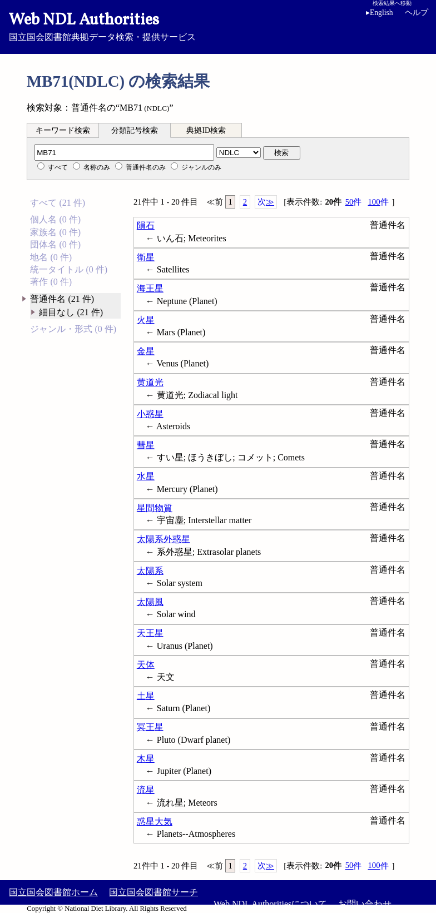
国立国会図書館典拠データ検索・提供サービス (218, 25)
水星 (146, 476)
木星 (146, 758)
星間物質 (154, 508)
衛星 (146, 257)
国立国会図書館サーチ (153, 892)
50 (353, 202)
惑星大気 (154, 821)
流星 (146, 790)
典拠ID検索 (205, 130)
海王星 (150, 288)
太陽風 (150, 602)
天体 (146, 664)
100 (378, 202)
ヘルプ (416, 12)
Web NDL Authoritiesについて (270, 904)
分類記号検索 (134, 130)
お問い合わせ (365, 904)
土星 (146, 696)
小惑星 (150, 414)
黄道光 (150, 382)
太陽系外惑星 (163, 539)
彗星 (146, 445)
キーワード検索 (63, 130)
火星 (146, 320)
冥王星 (150, 727)
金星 (146, 351)
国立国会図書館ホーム (53, 892)
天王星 (150, 633)
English (381, 12)
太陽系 (150, 570)
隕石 (146, 225)
